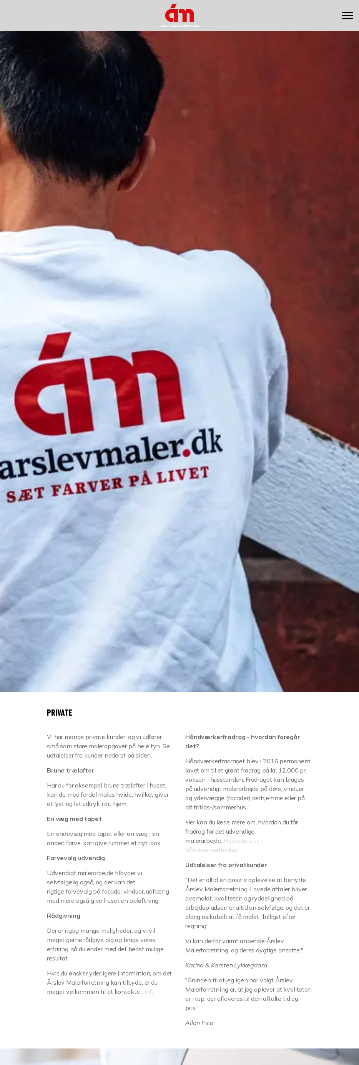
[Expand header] (347, 15)
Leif (146, 991)
